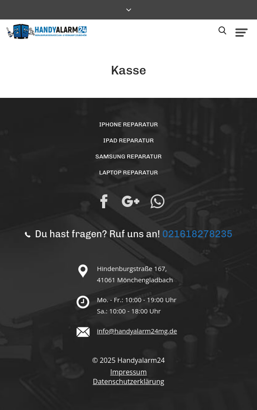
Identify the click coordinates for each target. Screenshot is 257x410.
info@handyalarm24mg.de (137, 330)
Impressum (128, 372)
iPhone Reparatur (128, 124)
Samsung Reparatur (128, 156)
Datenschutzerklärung (128, 381)
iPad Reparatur (128, 140)
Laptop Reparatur (128, 172)
